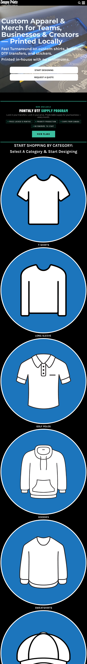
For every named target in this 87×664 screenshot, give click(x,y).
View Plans (43, 134)
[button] (79, 2)
